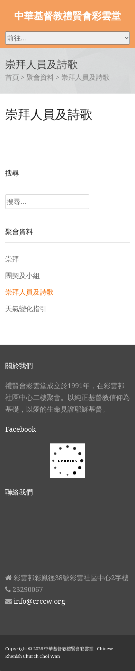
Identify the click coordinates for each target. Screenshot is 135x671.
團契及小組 (22, 275)
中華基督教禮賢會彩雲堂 (67, 15)
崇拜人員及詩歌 (29, 292)
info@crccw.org (39, 601)
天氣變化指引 (26, 309)
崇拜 (12, 259)
